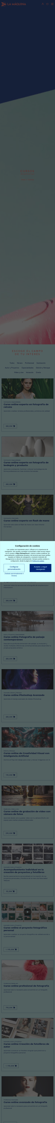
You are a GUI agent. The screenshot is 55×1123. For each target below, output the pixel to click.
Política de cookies (38, 561)
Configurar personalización (14, 568)
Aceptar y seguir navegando (40, 568)
